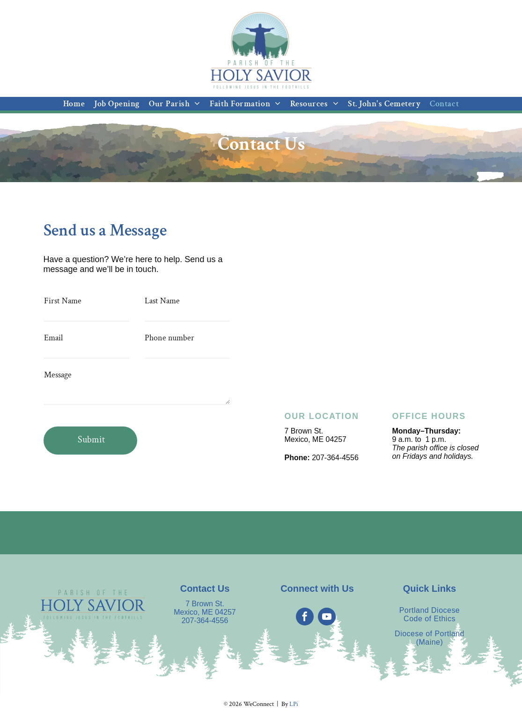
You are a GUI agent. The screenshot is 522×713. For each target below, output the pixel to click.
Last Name (162, 300)
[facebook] (305, 618)
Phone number (169, 337)
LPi (293, 704)
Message (58, 374)
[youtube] (327, 618)
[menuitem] (74, 103)
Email (53, 337)
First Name (62, 300)
